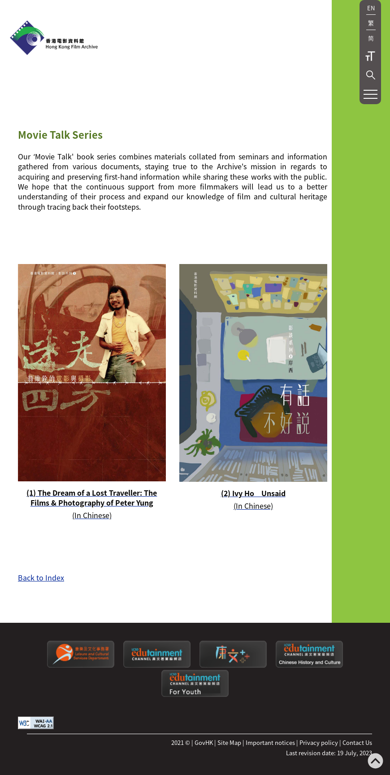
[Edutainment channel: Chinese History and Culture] (309, 665)
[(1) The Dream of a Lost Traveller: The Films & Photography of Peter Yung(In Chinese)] (92, 392)
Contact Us (357, 742)
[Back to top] (375, 762)
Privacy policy (318, 742)
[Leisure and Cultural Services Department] (80, 665)
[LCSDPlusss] (233, 665)
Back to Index (41, 577)
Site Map (229, 742)
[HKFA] (54, 38)
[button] (370, 75)
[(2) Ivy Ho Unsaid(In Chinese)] (253, 387)
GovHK (204, 742)
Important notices (270, 742)
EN (371, 8)
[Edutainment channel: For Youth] (195, 694)
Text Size (370, 56)
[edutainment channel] (157, 665)
